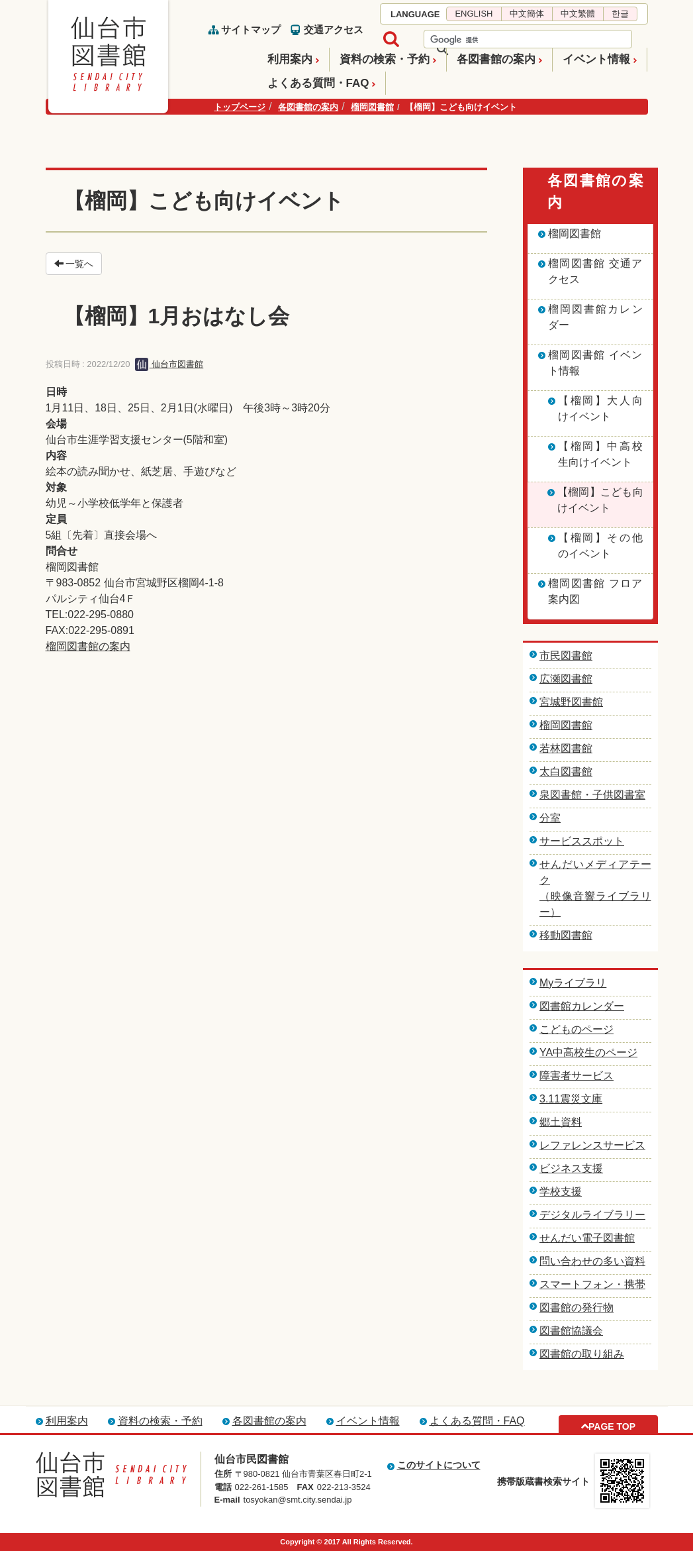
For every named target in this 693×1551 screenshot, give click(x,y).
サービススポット (581, 841)
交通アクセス (333, 29)
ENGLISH (473, 14)
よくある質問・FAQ (318, 83)
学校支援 (560, 1191)
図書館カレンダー (581, 1006)
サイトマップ (251, 29)
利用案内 (289, 59)
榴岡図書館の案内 (88, 646)
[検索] (510, 40)
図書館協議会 (571, 1330)
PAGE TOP (611, 1426)
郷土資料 (560, 1122)
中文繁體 (578, 14)
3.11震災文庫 (570, 1098)
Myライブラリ (572, 983)
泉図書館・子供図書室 (592, 794)
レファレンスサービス (592, 1145)
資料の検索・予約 (385, 59)
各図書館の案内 (496, 59)
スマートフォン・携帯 (592, 1284)
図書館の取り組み (581, 1354)
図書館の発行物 (576, 1307)
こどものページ (576, 1029)
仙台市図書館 (169, 364)
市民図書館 (565, 655)
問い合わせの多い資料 (592, 1261)
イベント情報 (596, 59)
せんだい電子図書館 (587, 1238)
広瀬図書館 (565, 678)
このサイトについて (439, 1465)
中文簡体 (527, 14)
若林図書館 (565, 748)
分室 (550, 818)
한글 (620, 14)
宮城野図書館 (571, 702)
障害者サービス (576, 1075)
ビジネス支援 (571, 1168)
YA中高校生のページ (588, 1052)
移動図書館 (565, 935)
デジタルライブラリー (592, 1214)
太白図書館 (565, 771)
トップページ (239, 107)
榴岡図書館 (372, 107)
